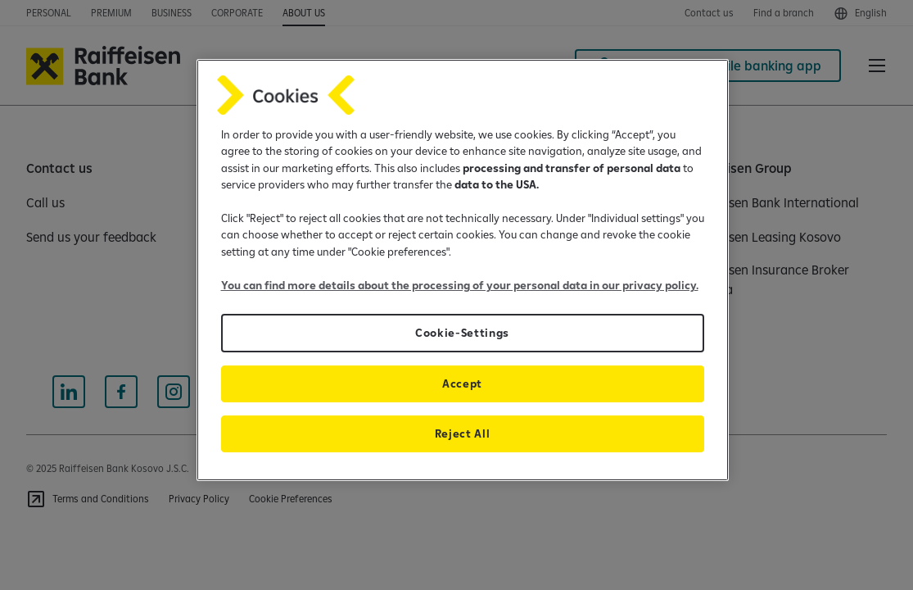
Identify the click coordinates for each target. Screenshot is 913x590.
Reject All (462, 433)
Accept (462, 383)
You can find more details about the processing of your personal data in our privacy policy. (459, 285)
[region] (463, 270)
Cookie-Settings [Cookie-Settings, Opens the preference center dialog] (462, 332)
